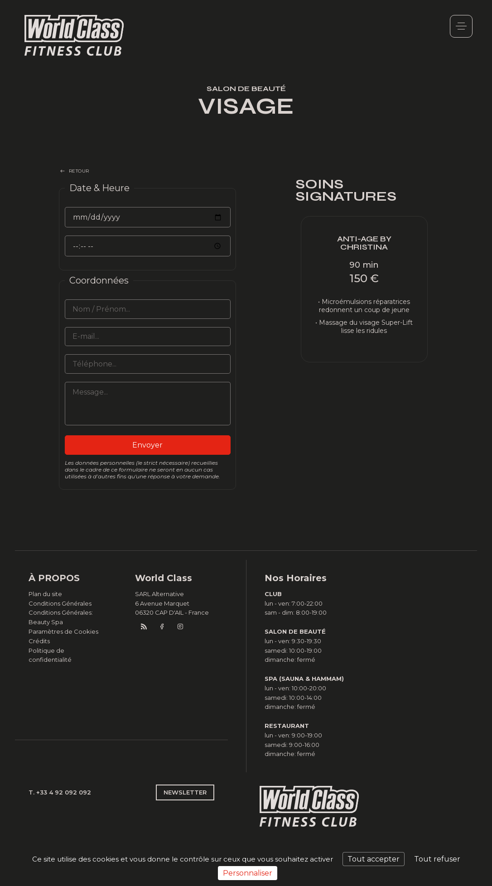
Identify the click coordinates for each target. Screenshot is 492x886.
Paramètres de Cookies (63, 631)
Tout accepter (373, 859)
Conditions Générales (60, 603)
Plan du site (45, 593)
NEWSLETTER (185, 792)
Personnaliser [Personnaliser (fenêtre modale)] (247, 873)
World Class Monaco (74, 35)
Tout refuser (437, 859)
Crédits (39, 641)
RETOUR (79, 171)
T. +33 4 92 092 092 (60, 792)
